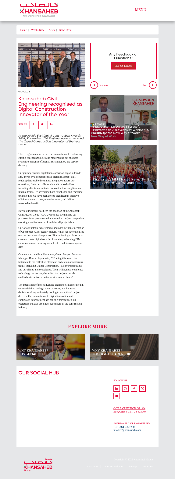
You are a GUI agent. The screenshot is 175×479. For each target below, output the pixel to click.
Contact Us (147, 466)
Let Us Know (123, 65)
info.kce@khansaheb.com (127, 430)
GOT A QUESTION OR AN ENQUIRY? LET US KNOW (130, 410)
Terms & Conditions (113, 466)
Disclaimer (92, 466)
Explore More (87, 326)
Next (150, 85)
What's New (37, 30)
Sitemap (133, 466)
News (51, 30)
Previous (99, 85)
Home (23, 30)
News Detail (65, 30)
